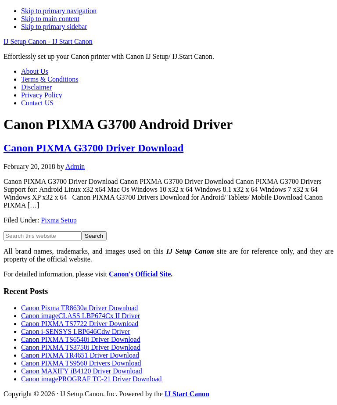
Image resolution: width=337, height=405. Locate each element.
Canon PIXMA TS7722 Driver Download (79, 323)
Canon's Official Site (140, 274)
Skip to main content (50, 18)
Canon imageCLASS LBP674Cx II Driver (80, 315)
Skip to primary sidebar (54, 26)
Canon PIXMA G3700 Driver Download (93, 148)
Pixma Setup (58, 220)
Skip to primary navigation (59, 10)
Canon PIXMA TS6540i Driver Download (80, 339)
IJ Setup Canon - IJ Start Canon (48, 41)
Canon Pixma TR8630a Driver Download (79, 308)
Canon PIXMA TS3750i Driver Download (80, 347)
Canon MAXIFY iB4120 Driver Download (81, 371)
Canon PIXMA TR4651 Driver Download (80, 355)
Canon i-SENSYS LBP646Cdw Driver (75, 331)
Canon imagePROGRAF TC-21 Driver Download (91, 379)
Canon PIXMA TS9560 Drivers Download (81, 363)
